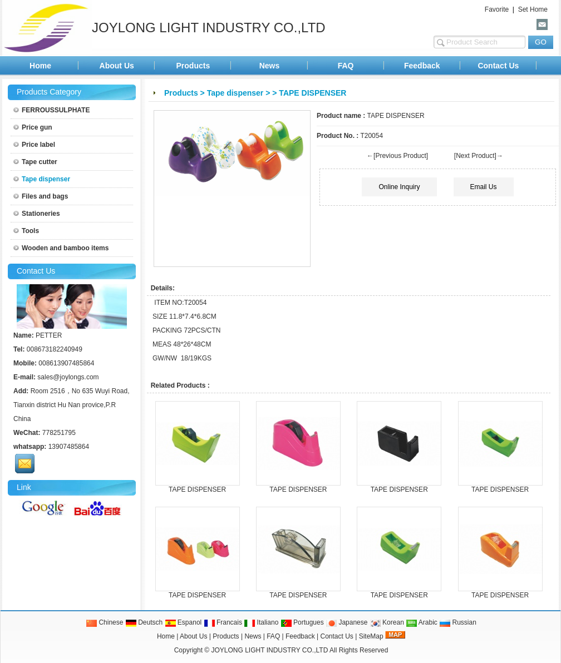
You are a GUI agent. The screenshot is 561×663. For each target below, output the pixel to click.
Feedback (422, 65)
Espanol (183, 622)
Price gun (32, 127)
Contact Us (498, 65)
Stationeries (36, 213)
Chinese (104, 622)
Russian (457, 622)
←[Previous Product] (397, 156)
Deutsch (144, 622)
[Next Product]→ (478, 156)
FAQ (346, 65)
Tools (26, 231)
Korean (387, 622)
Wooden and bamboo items (61, 248)
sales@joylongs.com (68, 377)
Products (193, 65)
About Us (117, 65)
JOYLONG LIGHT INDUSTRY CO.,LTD (269, 650)
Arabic (421, 622)
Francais (223, 622)
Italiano (261, 622)
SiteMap (371, 636)
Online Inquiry (399, 187)
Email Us (483, 187)
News (269, 65)
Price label (34, 145)
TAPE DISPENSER (197, 489)
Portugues (302, 622)
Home (40, 65)
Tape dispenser (235, 92)
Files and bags (40, 196)
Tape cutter (35, 162)
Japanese (346, 622)
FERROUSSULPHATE (51, 110)
